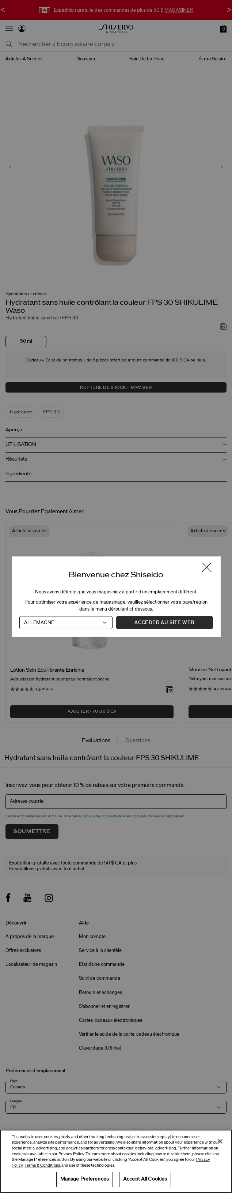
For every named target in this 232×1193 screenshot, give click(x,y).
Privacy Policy (71, 1154)
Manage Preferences (84, 1179)
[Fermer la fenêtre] (206, 567)
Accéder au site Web (164, 622)
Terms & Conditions (42, 1165)
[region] (116, 1161)
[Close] (220, 1141)
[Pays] (66, 622)
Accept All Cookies (145, 1179)
